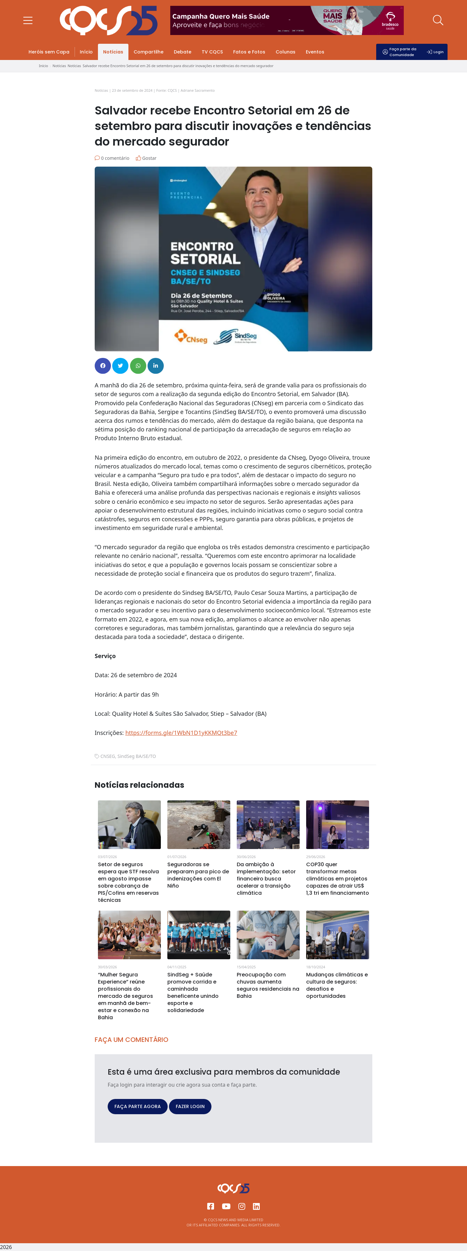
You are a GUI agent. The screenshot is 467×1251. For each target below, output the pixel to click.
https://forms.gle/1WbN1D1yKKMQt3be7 (181, 733)
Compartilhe (148, 52)
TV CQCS (212, 52)
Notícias (113, 52)
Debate (182, 52)
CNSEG (108, 756)
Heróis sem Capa (49, 52)
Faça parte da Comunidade (399, 51)
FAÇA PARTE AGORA (137, 1106)
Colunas (285, 52)
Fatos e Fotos (249, 52)
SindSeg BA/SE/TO (136, 756)
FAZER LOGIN (190, 1106)
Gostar (146, 158)
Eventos (315, 52)
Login (435, 51)
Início (86, 52)
